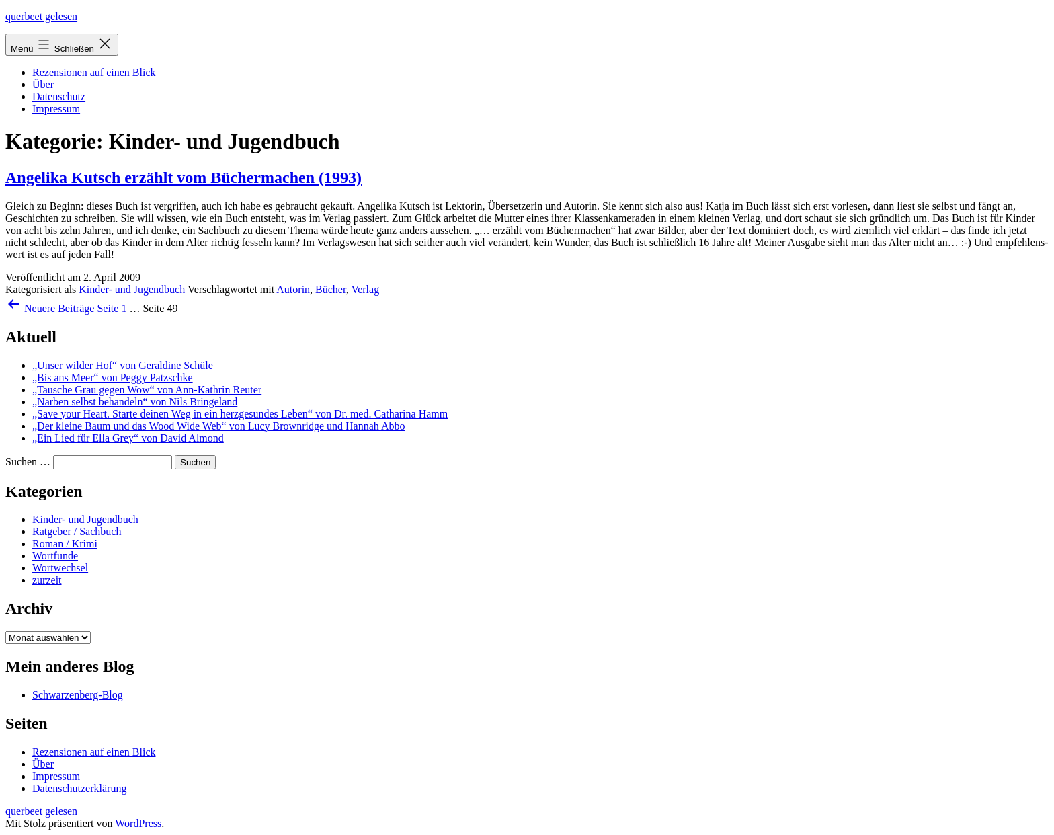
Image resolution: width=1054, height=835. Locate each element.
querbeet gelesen (41, 16)
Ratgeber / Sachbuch (76, 531)
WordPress (138, 823)
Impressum (56, 108)
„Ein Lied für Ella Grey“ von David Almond (128, 438)
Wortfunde (55, 555)
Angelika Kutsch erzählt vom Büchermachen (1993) (183, 177)
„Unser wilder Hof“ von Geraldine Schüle (122, 365)
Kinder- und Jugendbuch (132, 289)
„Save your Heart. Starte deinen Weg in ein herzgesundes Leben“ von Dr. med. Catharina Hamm (240, 414)
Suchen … (27, 461)
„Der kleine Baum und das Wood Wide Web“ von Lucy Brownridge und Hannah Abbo (218, 426)
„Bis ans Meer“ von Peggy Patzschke (112, 377)
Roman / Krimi (64, 543)
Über (43, 84)
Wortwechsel (60, 567)
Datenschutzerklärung (79, 788)
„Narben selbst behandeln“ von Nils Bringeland (134, 401)
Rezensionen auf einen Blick (94, 72)
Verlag (365, 289)
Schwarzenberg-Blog (77, 695)
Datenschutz (58, 96)
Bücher (330, 289)
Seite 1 (111, 308)
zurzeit (47, 580)
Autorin (293, 289)
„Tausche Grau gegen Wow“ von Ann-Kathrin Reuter (146, 389)
